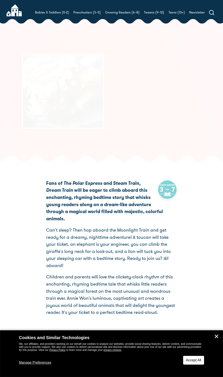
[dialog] (111, 353)
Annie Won (126, 107)
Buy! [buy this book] (125, 122)
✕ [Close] (216, 336)
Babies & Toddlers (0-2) (52, 12)
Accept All (193, 360)
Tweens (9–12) (154, 12)
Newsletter (197, 12)
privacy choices (112, 350)
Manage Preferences (35, 362)
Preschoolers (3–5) (87, 12)
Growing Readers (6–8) (122, 12)
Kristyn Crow (143, 101)
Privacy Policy (57, 350)
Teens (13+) (177, 12)
